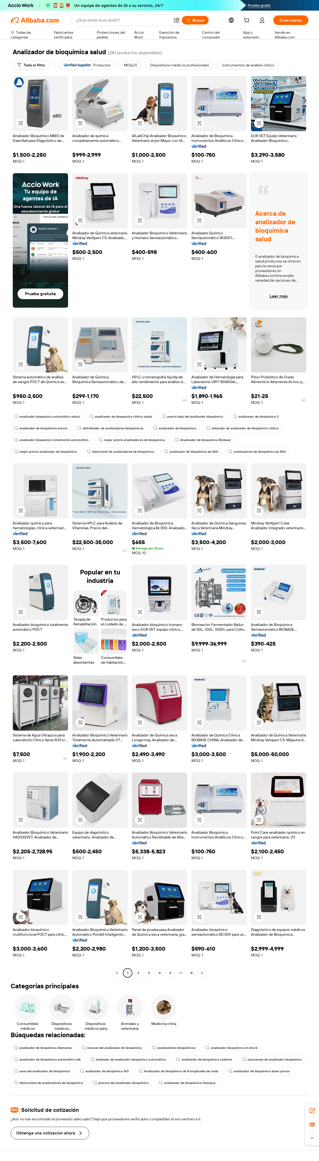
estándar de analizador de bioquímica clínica (242, 428)
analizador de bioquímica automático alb (47, 1059)
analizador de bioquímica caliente (204, 1059)
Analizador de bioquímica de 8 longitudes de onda (178, 1071)
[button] (176, 20)
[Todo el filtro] (31, 65)
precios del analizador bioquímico (121, 1083)
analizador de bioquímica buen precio (259, 1071)
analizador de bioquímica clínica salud (121, 416)
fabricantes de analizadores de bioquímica (48, 1083)
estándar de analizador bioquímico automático (128, 1059)
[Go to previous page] (117, 973)
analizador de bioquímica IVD (104, 1071)
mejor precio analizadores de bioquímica (132, 440)
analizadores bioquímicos (173, 1048)
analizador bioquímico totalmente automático (51, 440)
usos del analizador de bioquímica (42, 1071)
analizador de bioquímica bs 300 (191, 452)
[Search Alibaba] (122, 20)
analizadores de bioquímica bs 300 (257, 452)
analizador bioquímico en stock (231, 1048)
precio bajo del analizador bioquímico (192, 416)
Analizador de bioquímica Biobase (203, 440)
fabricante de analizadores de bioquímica (120, 452)
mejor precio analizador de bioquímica (45, 452)
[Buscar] (195, 20)
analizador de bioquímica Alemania (43, 1048)
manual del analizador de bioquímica (112, 1048)
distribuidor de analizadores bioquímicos (110, 428)
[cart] (247, 21)
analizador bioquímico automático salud (46, 416)
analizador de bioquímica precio (40, 428)
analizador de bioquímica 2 (256, 416)
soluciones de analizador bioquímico (272, 1059)
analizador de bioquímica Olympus (187, 1083)
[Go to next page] (202, 973)
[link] (312, 1110)
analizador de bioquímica (174, 428)
